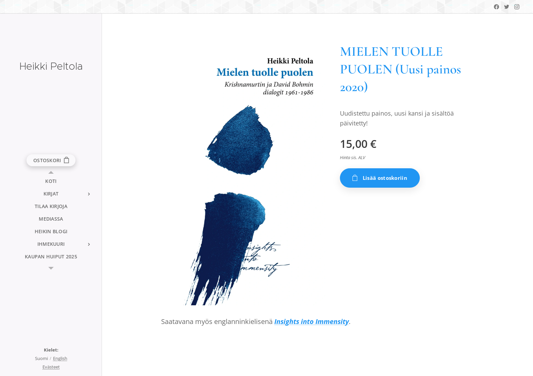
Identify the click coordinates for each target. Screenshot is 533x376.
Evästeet (51, 367)
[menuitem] (51, 181)
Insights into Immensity (311, 321)
